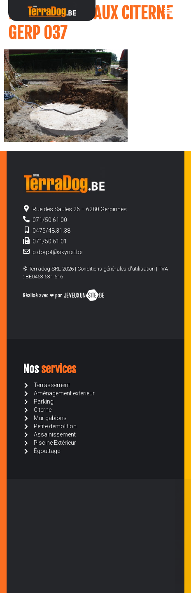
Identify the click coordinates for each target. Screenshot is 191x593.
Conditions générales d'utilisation (116, 269)
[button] (168, 10)
